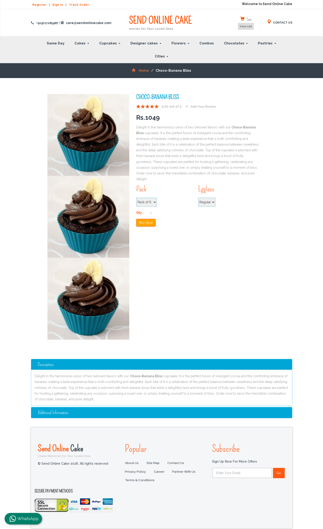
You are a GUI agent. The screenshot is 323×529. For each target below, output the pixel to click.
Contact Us (177, 463)
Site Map (154, 463)
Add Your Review (204, 106)
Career (159, 472)
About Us (132, 463)
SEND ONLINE (160, 23)
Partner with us (185, 472)
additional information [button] (54, 412)
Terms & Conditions (140, 481)
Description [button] (46, 364)
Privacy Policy (135, 472)
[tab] (161, 364)
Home (140, 70)
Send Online (78, 450)
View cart (246, 26)
